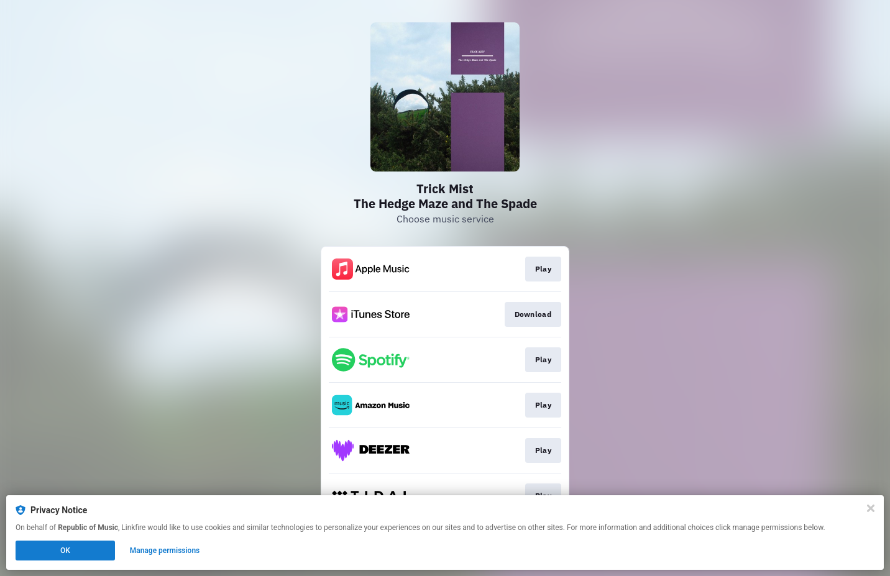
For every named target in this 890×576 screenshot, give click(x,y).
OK (65, 550)
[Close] (871, 508)
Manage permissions (165, 550)
